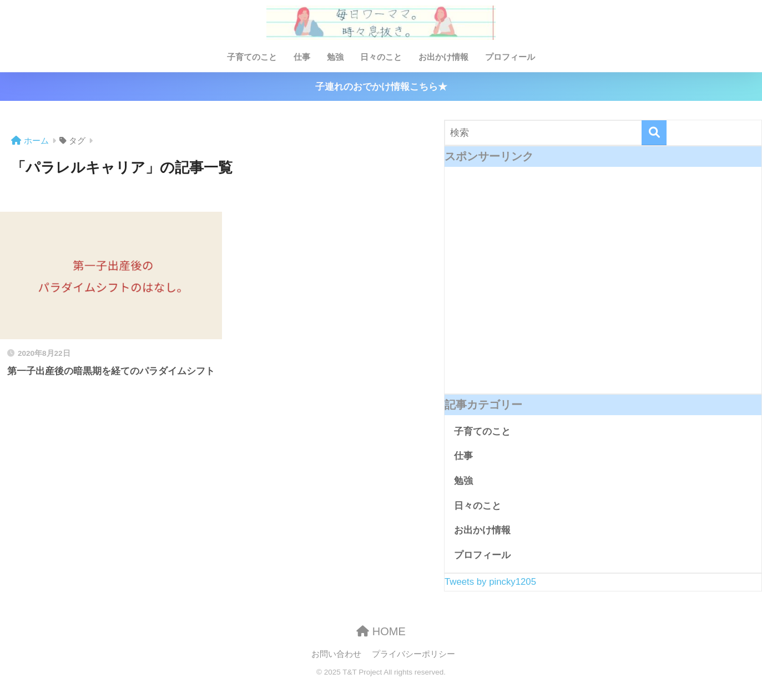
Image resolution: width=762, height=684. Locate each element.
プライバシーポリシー (413, 654)
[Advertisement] (603, 288)
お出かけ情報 (443, 57)
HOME (381, 631)
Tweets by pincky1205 (490, 581)
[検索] (654, 132)
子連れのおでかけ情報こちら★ (381, 86)
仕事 (302, 57)
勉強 (335, 57)
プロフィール (510, 57)
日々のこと (381, 57)
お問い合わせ (336, 654)
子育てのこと (252, 57)
